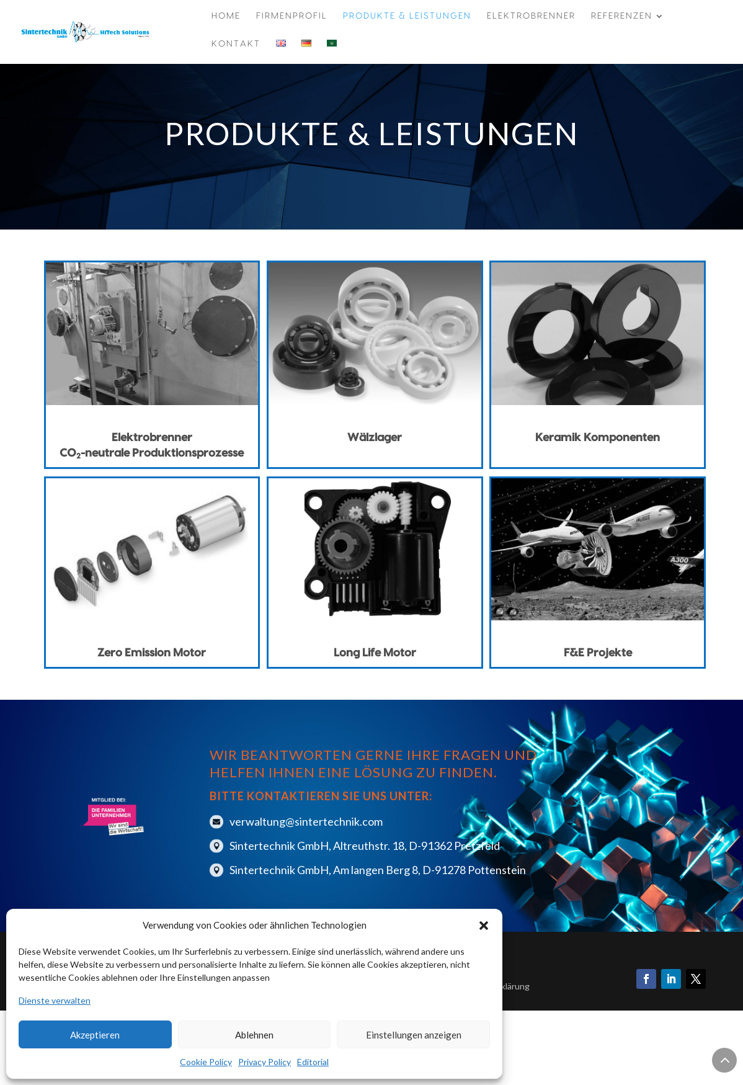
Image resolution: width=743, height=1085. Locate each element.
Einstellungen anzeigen (413, 1034)
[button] (484, 925)
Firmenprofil (291, 16)
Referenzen (621, 16)
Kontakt (235, 44)
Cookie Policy (206, 1061)
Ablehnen (254, 1034)
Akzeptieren (95, 1034)
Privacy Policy (264, 1061)
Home (226, 16)
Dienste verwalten (55, 1000)
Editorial (313, 1061)
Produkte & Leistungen (407, 16)
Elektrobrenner (531, 16)
